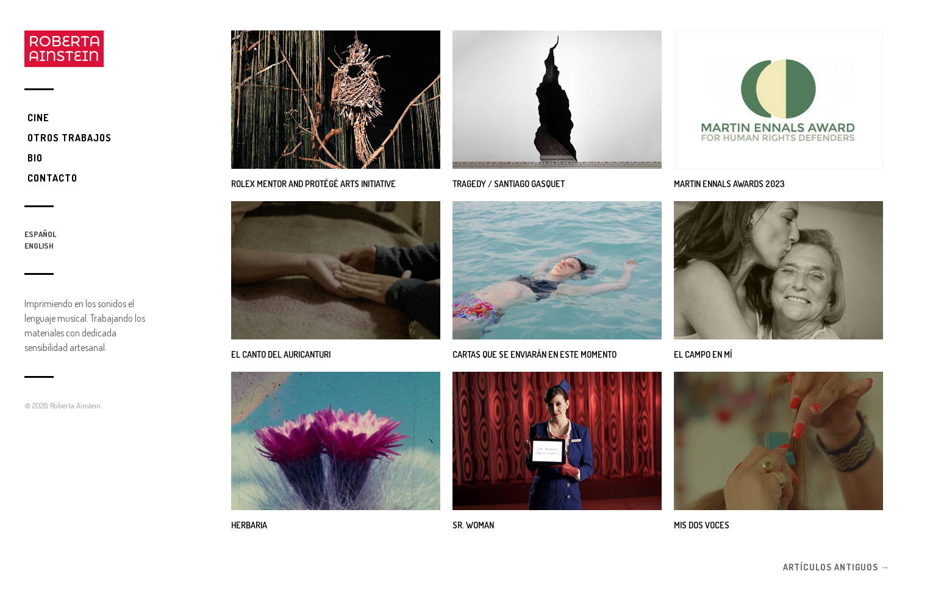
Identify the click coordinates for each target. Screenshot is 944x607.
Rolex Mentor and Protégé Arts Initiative (313, 183)
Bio (35, 158)
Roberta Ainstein (75, 405)
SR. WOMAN (473, 524)
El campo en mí (703, 354)
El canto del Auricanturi (281, 354)
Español (40, 234)
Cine (38, 118)
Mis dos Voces (701, 524)
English (39, 245)
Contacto (52, 178)
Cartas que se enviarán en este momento (534, 354)
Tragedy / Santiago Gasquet (508, 183)
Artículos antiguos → (836, 566)
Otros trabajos (69, 138)
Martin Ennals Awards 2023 (729, 183)
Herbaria (249, 524)
